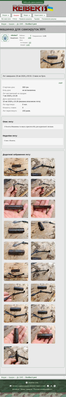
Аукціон (16, 15)
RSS (55, 386)
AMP (61, 83)
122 (30, 42)
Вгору (51, 386)
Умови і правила (26, 389)
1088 (29, 38)
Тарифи (37, 19)
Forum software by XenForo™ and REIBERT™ (33, 394)
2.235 (44, 36)
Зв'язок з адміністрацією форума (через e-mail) (28, 386)
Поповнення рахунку (49, 19)
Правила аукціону (25, 19)
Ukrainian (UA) (33, 382)
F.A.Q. (15, 19)
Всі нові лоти (6, 19)
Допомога (15, 389)
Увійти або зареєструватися (33, 2)
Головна (48, 386)
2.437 (28, 45)
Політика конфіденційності (43, 389)
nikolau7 (14, 35)
